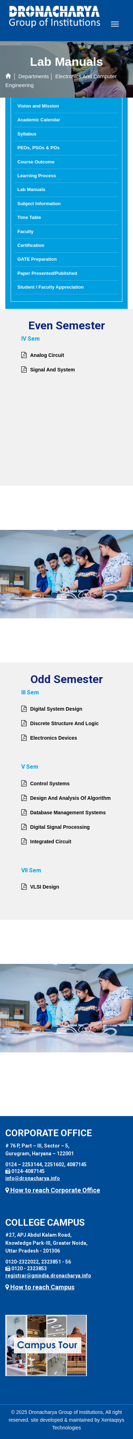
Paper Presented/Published (47, 273)
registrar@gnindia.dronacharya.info (48, 1275)
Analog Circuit (47, 355)
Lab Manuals (31, 189)
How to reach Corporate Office (52, 1190)
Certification (30, 245)
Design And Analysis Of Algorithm (70, 798)
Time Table (29, 217)
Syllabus (26, 134)
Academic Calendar (38, 119)
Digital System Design (56, 709)
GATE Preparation (37, 259)
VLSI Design (44, 887)
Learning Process (36, 175)
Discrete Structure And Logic (64, 723)
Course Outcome (36, 161)
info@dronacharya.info (32, 1178)
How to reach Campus (39, 1287)
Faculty (25, 231)
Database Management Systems (68, 812)
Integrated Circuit (50, 841)
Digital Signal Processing (60, 827)
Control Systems (50, 783)
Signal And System (52, 369)
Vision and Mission (38, 106)
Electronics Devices (53, 738)
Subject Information (39, 203)
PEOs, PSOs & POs (38, 147)
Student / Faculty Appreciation (50, 287)
